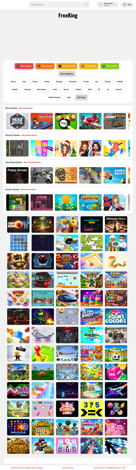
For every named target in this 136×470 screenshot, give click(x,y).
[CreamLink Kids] (67, 408)
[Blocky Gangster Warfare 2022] (90, 175)
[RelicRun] (42, 224)
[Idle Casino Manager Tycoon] (66, 202)
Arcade (86, 82)
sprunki (39, 468)
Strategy (59, 82)
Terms (96, 468)
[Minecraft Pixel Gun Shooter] (91, 279)
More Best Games (26, 108)
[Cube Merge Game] (116, 371)
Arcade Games (88, 66)
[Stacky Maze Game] (42, 353)
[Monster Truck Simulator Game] (116, 335)
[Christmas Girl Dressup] (66, 148)
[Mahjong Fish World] (90, 202)
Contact (13, 468)
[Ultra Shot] (91, 316)
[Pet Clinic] (67, 445)
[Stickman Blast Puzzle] (42, 335)
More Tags (81, 97)
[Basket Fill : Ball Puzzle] (18, 298)
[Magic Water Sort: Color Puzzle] (91, 298)
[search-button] (86, 4)
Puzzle (66, 89)
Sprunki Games (30, 468)
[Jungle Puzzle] (17, 202)
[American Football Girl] (114, 202)
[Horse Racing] (67, 224)
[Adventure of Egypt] (66, 175)
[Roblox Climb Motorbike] (41, 121)
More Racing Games (29, 135)
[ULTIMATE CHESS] (116, 224)
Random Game (68, 468)
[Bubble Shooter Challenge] (67, 371)
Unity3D (120, 82)
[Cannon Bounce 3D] (114, 175)
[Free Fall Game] (18, 335)
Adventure (73, 82)
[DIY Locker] (41, 148)
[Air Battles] (91, 335)
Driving (107, 82)
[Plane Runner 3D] (67, 353)
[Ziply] (18, 242)
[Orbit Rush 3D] (42, 261)
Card (24, 82)
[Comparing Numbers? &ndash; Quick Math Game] (91, 408)
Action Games (24, 66)
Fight (69, 97)
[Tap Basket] (18, 224)
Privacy (101, 468)
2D (99, 89)
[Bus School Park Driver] (114, 121)
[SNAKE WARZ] (116, 261)
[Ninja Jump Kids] (18, 408)
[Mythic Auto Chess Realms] (90, 121)
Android (119, 89)
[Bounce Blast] (67, 261)
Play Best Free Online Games (13, 4)
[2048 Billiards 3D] (66, 121)
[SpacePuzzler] (18, 427)
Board (13, 82)
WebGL (15, 89)
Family (46, 82)
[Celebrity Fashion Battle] (90, 148)
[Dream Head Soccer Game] (116, 353)
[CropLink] (42, 427)
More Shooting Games (32, 162)
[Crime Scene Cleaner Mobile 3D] (116, 445)
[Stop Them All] (114, 148)
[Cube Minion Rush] (42, 390)
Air (108, 89)
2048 (90, 89)
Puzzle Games (110, 66)
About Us (20, 468)
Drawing (27, 89)
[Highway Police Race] (17, 148)
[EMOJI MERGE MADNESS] (42, 242)
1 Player (78, 89)
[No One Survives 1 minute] (18, 316)
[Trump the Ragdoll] (18, 353)
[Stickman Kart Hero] (42, 445)
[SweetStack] (91, 427)
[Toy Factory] (67, 316)
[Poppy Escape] (17, 175)
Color (55, 89)
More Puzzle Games (28, 189)
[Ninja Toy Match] (116, 298)
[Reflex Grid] (91, 224)
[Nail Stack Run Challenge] (91, 445)
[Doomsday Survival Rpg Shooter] (41, 175)
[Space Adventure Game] (116, 390)
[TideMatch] (116, 408)
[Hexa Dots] (17, 121)
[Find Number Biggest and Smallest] (42, 408)
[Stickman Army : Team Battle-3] (67, 427)
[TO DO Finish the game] (41, 202)
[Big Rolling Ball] (18, 279)
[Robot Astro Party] (67, 242)
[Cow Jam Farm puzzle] (91, 242)
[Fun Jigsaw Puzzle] (18, 371)
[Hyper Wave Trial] (18, 390)
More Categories (67, 74)
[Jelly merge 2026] (116, 427)
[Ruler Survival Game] (18, 261)
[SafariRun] (18, 445)
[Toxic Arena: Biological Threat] (42, 316)
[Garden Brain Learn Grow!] (91, 371)
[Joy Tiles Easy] (91, 390)
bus (96, 82)
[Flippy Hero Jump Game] (42, 371)
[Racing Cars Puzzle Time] (67, 298)
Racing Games (45, 66)
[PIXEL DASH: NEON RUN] (67, 390)
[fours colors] (116, 316)
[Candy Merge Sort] (116, 279)
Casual (35, 82)
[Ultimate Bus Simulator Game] (42, 279)
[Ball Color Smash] (91, 261)
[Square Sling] (67, 279)
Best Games (41, 89)
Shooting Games (67, 66)
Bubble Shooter (54, 97)
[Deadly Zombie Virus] (67, 335)
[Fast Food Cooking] (91, 353)
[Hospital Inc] (116, 242)
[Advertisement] (68, 39)
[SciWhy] (42, 298)
